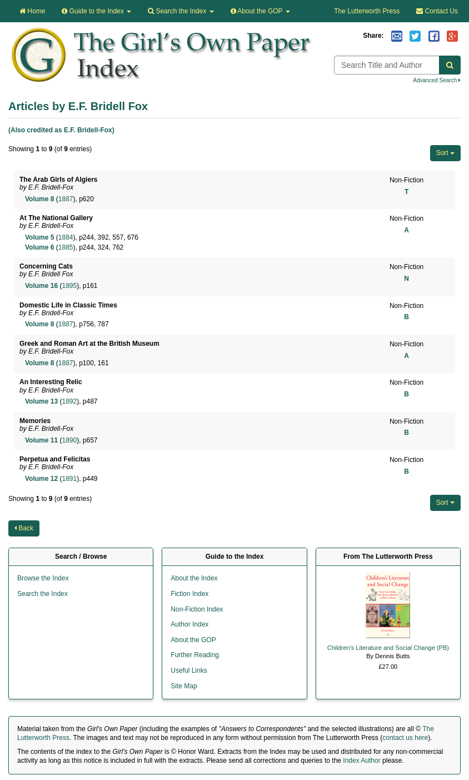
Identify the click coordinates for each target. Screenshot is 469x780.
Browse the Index (43, 578)
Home (32, 11)
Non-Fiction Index (197, 609)
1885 (65, 247)
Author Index (189, 624)
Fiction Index (189, 594)
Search (180, 11)
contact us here (405, 738)
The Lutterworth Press (367, 11)
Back (23, 528)
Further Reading (195, 655)
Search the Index (42, 594)
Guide (96, 11)
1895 (69, 286)
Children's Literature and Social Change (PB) (388, 647)
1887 (65, 199)
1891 (69, 479)
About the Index (194, 578)
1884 (65, 237)
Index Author (361, 760)
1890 (69, 440)
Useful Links (189, 670)
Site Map (184, 686)
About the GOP (260, 11)
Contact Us (437, 11)
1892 (69, 401)
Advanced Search (437, 80)
